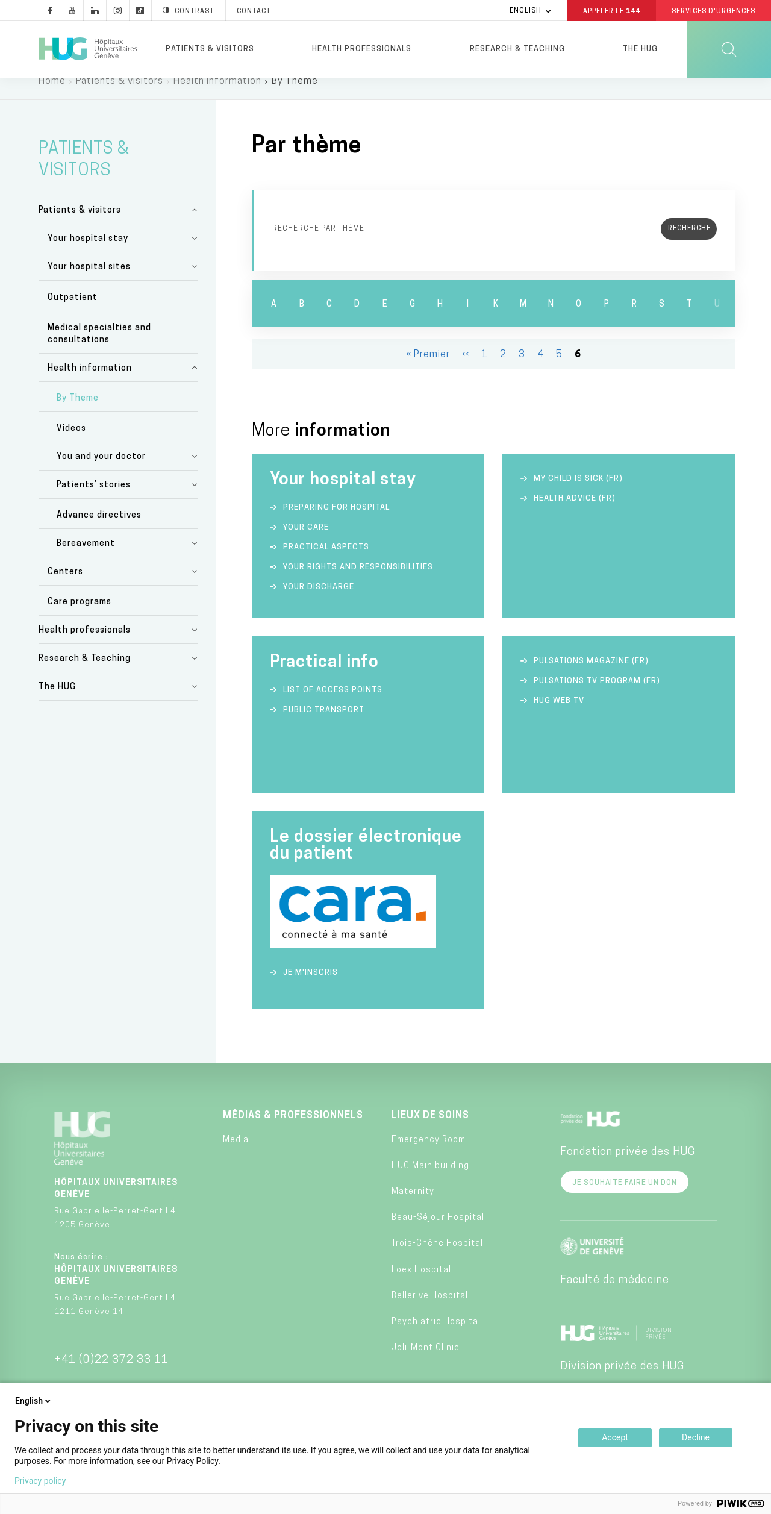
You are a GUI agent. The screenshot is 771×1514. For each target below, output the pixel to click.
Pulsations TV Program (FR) (597, 696)
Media (236, 1155)
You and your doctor (101, 472)
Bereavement (86, 558)
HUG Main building (430, 1181)
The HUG (640, 49)
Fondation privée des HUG (627, 1166)
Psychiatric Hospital (436, 1337)
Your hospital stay (88, 253)
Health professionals (361, 49)
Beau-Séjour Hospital (438, 1232)
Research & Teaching (517, 49)
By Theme (78, 413)
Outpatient (73, 312)
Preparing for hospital (336, 523)
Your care (306, 542)
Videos (71, 443)
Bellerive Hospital (430, 1311)
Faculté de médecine (614, 1295)
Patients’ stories (94, 500)
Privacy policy (40, 1481)
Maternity (413, 1207)
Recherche (318, 244)
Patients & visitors (210, 49)
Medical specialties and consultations (99, 349)
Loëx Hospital (421, 1285)
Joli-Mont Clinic (426, 1363)
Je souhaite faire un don (624, 1197)
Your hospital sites (89, 282)
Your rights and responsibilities (358, 582)
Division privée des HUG (622, 1381)
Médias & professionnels (293, 1130)
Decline (696, 1437)
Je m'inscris (310, 987)
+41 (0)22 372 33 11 (111, 1374)
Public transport (323, 725)
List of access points (332, 705)
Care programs (79, 617)
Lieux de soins (430, 1130)
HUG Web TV (559, 716)
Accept (615, 1437)
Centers (65, 587)
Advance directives (99, 530)
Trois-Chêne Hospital (437, 1258)
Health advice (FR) (575, 514)
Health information (217, 96)
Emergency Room (429, 1155)
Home (52, 96)
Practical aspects (326, 562)
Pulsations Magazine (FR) (591, 676)
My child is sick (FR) (578, 494)
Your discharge (318, 602)
